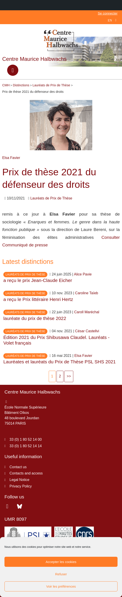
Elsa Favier (11, 158)
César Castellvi (87, 331)
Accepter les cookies (61, 562)
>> (69, 376)
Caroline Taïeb (86, 293)
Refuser (61, 574)
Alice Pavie (83, 274)
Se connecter (108, 13)
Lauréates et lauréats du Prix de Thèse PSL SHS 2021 (59, 361)
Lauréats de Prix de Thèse (51, 198)
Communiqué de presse (25, 245)
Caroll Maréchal (86, 312)
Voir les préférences (61, 586)
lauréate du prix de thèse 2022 (34, 318)
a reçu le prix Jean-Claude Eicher (37, 280)
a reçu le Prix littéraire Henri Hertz (38, 299)
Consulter (110, 237)
